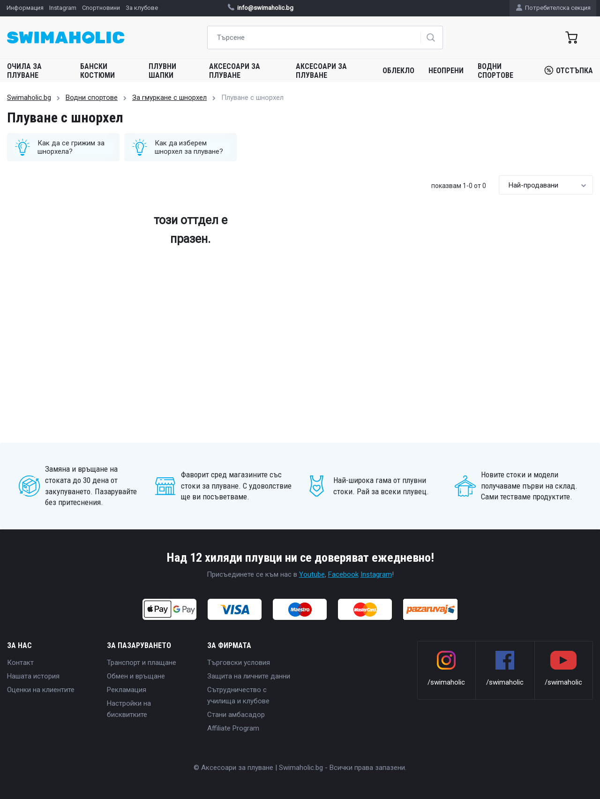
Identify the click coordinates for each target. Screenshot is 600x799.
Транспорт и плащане (141, 662)
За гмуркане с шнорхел (169, 97)
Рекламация (126, 690)
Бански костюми (97, 71)
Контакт (20, 662)
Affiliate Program (233, 728)
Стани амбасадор (236, 714)
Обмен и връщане (136, 676)
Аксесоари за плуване (234, 71)
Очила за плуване (24, 71)
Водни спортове (495, 71)
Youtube (312, 574)
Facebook (343, 574)
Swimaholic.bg (29, 97)
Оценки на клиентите (41, 690)
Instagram (376, 574)
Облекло (398, 70)
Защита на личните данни (248, 676)
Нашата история (33, 676)
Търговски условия (238, 662)
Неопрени (446, 70)
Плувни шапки (162, 71)
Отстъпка (568, 70)
